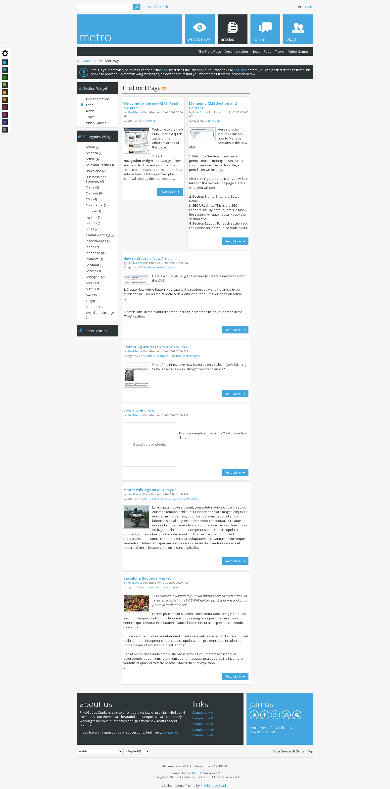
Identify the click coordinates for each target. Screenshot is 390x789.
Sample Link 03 (203, 724)
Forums (175, 356)
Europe (176, 587)
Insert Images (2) (98, 241)
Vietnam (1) (94, 306)
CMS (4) (91, 199)
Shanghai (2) (95, 277)
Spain (142, 587)
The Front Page (209, 51)
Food (267, 51)
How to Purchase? (263, 731)
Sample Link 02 (203, 718)
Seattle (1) (93, 271)
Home (86, 61)
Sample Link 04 (203, 729)
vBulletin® (194, 773)
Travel (280, 51)
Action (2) (92, 147)
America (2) (94, 153)
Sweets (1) (93, 294)
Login (308, 6)
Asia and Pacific (188, 498)
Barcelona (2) (95, 171)
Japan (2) (92, 247)
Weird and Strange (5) (100, 314)
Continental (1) (96, 205)
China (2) (92, 187)
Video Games (298, 51)
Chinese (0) (94, 193)
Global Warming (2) (100, 235)
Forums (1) (93, 223)
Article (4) (92, 159)
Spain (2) (92, 282)
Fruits (166, 587)
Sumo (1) (92, 288)
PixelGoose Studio (215, 785)
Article (150, 120)
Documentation (236, 51)
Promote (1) (94, 259)
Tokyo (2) (92, 300)
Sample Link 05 (203, 735)
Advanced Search (156, 7)
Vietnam (144, 498)
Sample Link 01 (203, 712)
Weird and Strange (164, 498)
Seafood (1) (94, 265)
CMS (142, 120)
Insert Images (165, 267)
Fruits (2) (92, 229)
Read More (170, 192)
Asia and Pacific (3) (100, 165)
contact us (171, 732)
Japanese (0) (95, 253)
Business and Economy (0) (96, 179)
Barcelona (154, 587)
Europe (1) (93, 211)
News (256, 51)
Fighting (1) (93, 217)
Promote (162, 356)
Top (310, 751)
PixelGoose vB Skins (288, 751)
